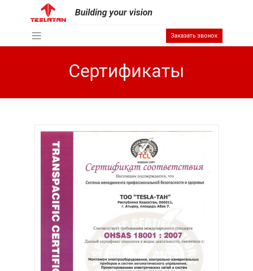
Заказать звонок (194, 35)
